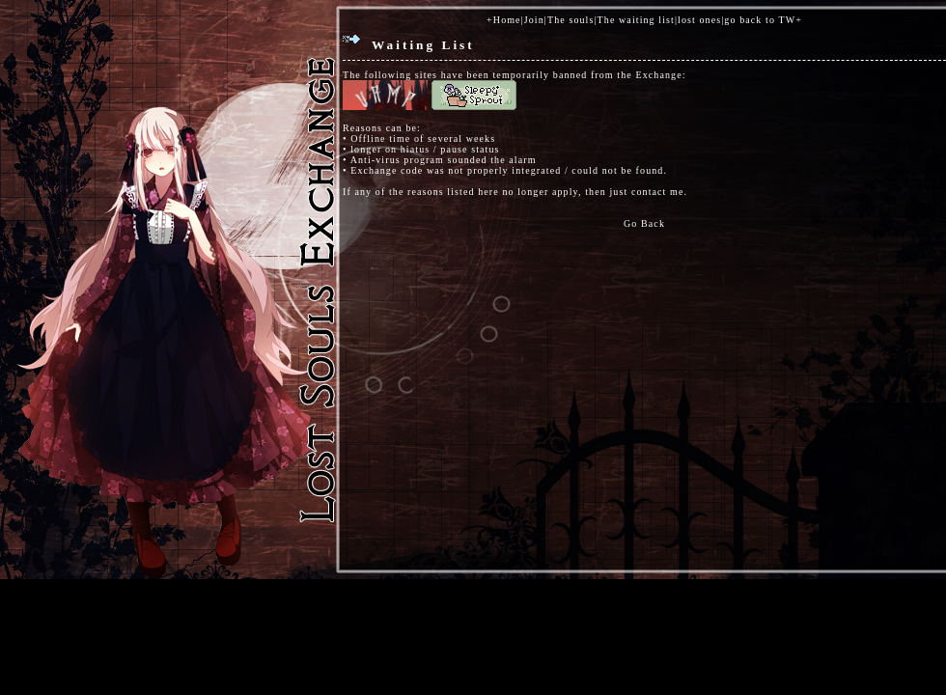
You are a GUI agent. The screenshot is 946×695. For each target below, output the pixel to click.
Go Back (644, 223)
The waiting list (636, 19)
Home (507, 19)
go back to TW (759, 19)
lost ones (699, 19)
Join (534, 19)
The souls (571, 19)
